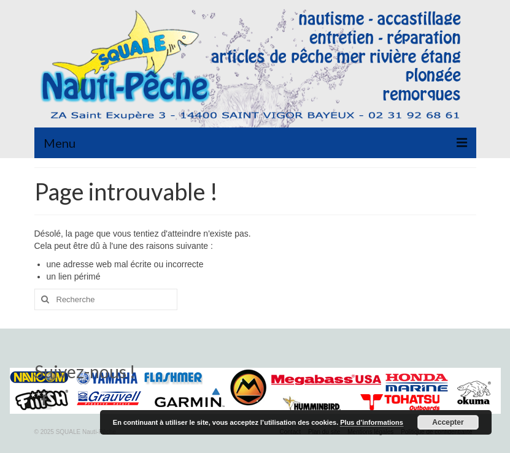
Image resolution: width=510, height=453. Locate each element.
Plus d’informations (371, 422)
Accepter (447, 422)
